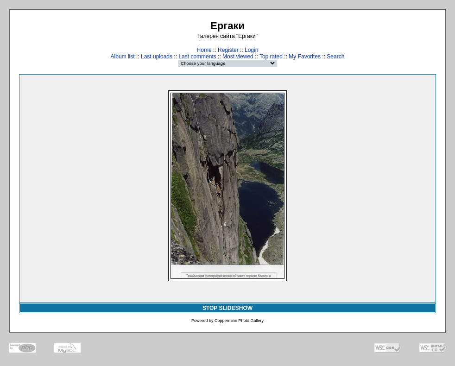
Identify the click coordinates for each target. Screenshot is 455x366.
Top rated (271, 56)
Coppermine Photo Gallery (239, 320)
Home (204, 50)
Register (228, 50)
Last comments (197, 56)
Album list (123, 56)
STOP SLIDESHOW (227, 308)
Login (251, 50)
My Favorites (305, 56)
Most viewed (237, 56)
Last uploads (156, 56)
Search (335, 56)
